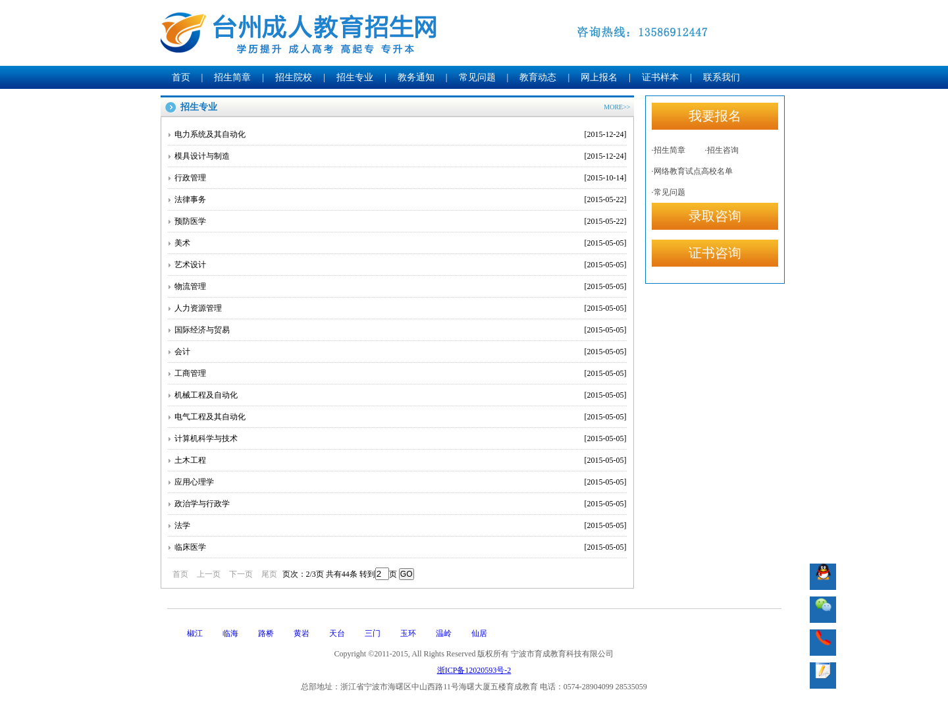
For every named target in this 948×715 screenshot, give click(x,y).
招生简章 (232, 77)
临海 (230, 633)
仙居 (479, 633)
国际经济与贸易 (400, 329)
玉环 (408, 633)
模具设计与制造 (400, 156)
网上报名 (599, 77)
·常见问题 (668, 192)
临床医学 (400, 547)
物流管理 (400, 286)
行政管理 (400, 177)
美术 (400, 242)
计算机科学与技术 (400, 438)
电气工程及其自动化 (400, 416)
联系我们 (721, 77)
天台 (337, 633)
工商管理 (400, 373)
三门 (373, 633)
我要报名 (715, 116)
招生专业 (354, 77)
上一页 (209, 574)
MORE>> (617, 107)
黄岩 (301, 633)
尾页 (269, 574)
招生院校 (293, 77)
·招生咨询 (722, 150)
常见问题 (477, 77)
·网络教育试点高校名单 (692, 171)
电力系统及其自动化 (400, 134)
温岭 (444, 633)
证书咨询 (715, 253)
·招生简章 (668, 150)
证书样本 (660, 77)
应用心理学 (400, 481)
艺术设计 (400, 264)
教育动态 (537, 77)
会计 (400, 351)
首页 (181, 77)
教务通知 (416, 77)
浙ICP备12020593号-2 (474, 670)
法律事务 (400, 199)
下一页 (241, 574)
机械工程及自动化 (400, 395)
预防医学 (400, 221)
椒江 (195, 633)
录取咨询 (715, 216)
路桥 (266, 633)
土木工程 (400, 460)
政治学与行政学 (400, 503)
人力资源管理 (400, 308)
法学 (400, 525)
